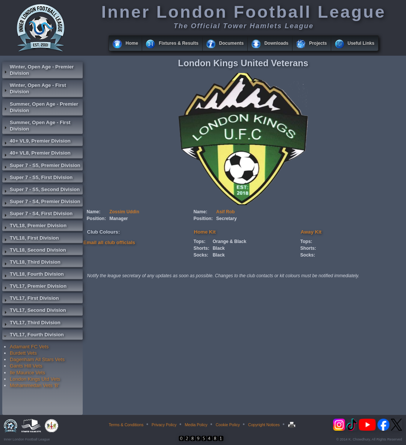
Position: (96, 218)
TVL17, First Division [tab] (30, 299)
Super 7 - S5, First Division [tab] (37, 178)
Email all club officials (109, 242)
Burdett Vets (23, 353)
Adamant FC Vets (29, 346)
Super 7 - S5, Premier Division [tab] (41, 166)
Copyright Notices (264, 424)
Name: (94, 211)
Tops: (200, 241)
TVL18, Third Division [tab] (31, 263)
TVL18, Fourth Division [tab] (33, 275)
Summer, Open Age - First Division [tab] (36, 126)
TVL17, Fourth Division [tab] (33, 335)
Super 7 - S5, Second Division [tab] (41, 190)
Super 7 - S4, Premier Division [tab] (41, 202)
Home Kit (205, 232)
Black (219, 248)
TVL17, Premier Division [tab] (34, 287)
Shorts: (201, 248)
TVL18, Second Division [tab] (34, 251)
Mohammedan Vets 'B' (34, 385)
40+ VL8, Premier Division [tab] (36, 154)
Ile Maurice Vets (27, 372)
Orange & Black (229, 241)
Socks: (201, 255)
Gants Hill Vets (26, 366)
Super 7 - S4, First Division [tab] (37, 214)
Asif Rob (225, 211)
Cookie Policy (228, 424)
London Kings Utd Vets (35, 379)
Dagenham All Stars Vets (37, 359)
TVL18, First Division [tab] (30, 239)
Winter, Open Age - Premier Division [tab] (38, 70)
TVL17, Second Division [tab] (34, 311)
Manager (118, 218)
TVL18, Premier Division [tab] (34, 226)
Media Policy (196, 424)
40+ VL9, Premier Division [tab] (36, 142)
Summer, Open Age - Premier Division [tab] (40, 107)
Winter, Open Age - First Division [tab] (34, 88)
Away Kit (311, 232)
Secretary (226, 218)
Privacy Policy (163, 424)
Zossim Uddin (124, 211)
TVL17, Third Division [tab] (31, 323)
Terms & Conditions (126, 424)
